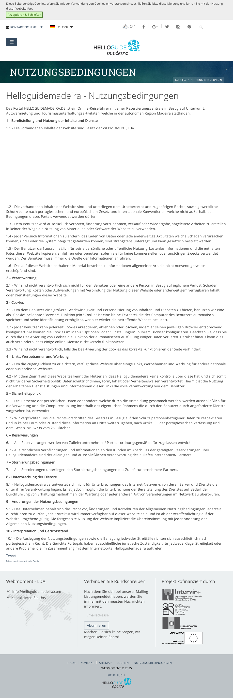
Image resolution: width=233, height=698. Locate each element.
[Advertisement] (116, 167)
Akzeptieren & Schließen (24, 15)
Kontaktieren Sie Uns (28, 597)
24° (128, 26)
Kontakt (87, 663)
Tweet (11, 555)
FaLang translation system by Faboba (22, 561)
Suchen (123, 663)
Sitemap (105, 663)
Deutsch (61, 27)
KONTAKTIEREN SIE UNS (27, 27)
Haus (71, 663)
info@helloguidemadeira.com (36, 591)
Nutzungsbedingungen (153, 663)
